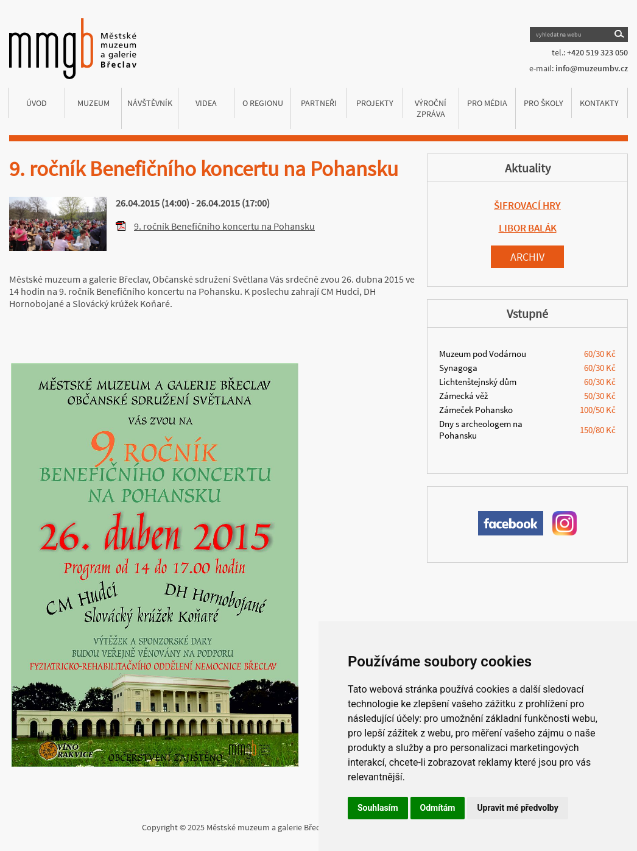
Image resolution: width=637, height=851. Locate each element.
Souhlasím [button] (377, 808)
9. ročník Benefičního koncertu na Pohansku (224, 226)
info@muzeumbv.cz (591, 68)
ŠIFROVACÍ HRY (527, 205)
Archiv (527, 257)
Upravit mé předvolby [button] (517, 808)
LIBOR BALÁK (528, 228)
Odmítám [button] (438, 808)
